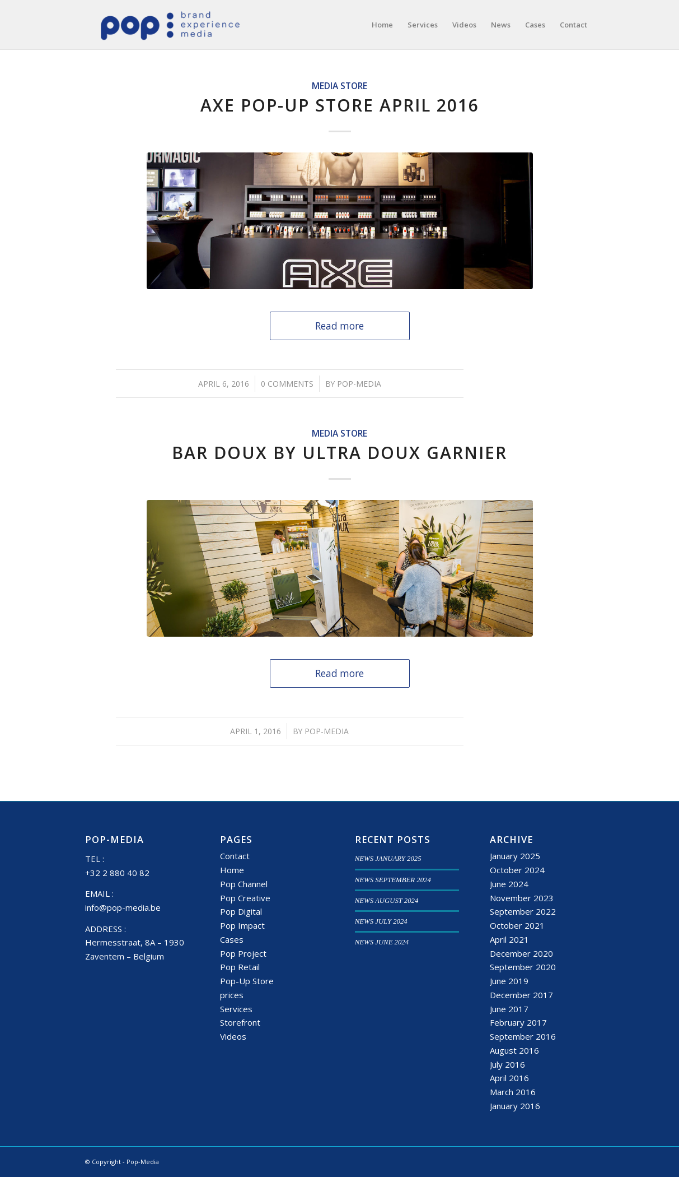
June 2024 (509, 883)
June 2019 (509, 980)
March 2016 (513, 1091)
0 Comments (287, 383)
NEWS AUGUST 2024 (387, 901)
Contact (235, 855)
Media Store (339, 86)
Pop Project (243, 953)
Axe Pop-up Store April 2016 (339, 105)
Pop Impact (242, 925)
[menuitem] (382, 24)
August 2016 (514, 1050)
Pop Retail (240, 966)
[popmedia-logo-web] (170, 24)
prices (231, 994)
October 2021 (517, 925)
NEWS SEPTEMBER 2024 (393, 880)
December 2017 (521, 994)
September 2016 (523, 1036)
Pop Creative (245, 897)
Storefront (240, 1022)
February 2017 (518, 1022)
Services (236, 1008)
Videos (233, 1036)
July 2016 (507, 1064)
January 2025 (515, 855)
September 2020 (523, 966)
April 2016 (509, 1077)
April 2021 (509, 939)
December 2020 (521, 953)
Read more (339, 325)
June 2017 (509, 1008)
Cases (231, 939)
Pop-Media (359, 383)
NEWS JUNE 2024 (382, 942)
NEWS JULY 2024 (381, 921)
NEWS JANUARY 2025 (388, 859)
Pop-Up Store (247, 980)
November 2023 (522, 897)
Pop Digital (241, 911)
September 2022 (523, 911)
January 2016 (515, 1105)
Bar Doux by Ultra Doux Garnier (339, 452)
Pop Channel (244, 883)
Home (232, 869)
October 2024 (517, 869)
